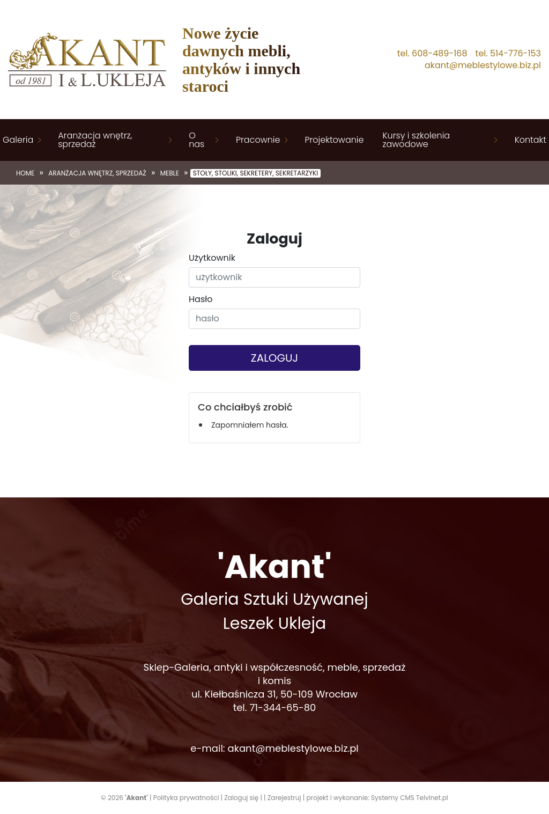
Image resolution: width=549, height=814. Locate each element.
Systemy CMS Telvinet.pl (409, 797)
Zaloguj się (241, 797)
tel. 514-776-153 (508, 54)
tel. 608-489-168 (432, 54)
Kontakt (530, 140)
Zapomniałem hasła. (249, 425)
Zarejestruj (284, 797)
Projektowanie (334, 140)
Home (25, 173)
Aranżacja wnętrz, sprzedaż (95, 139)
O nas (196, 139)
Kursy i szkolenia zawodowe (416, 139)
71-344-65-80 (282, 707)
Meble (169, 173)
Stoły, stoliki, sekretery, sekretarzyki (255, 173)
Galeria (18, 140)
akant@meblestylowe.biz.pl (483, 65)
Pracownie (258, 140)
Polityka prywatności (186, 797)
